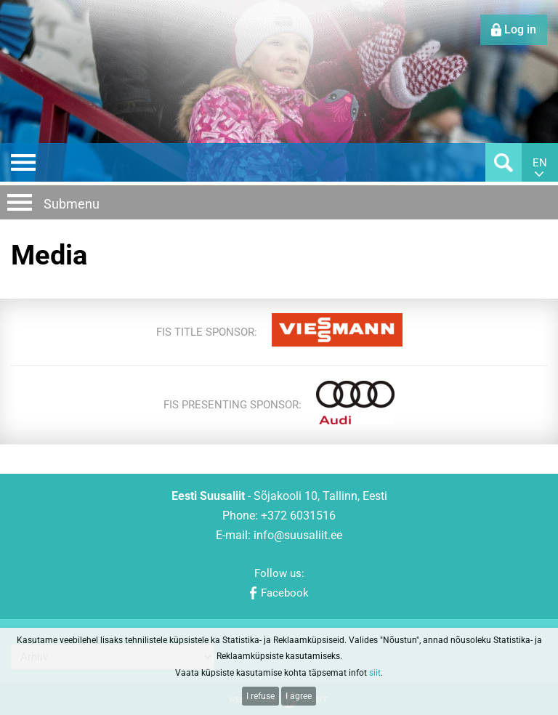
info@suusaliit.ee (298, 535)
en (540, 162)
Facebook (285, 592)
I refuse (260, 696)
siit (375, 673)
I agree (299, 696)
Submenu (72, 203)
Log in (520, 29)
